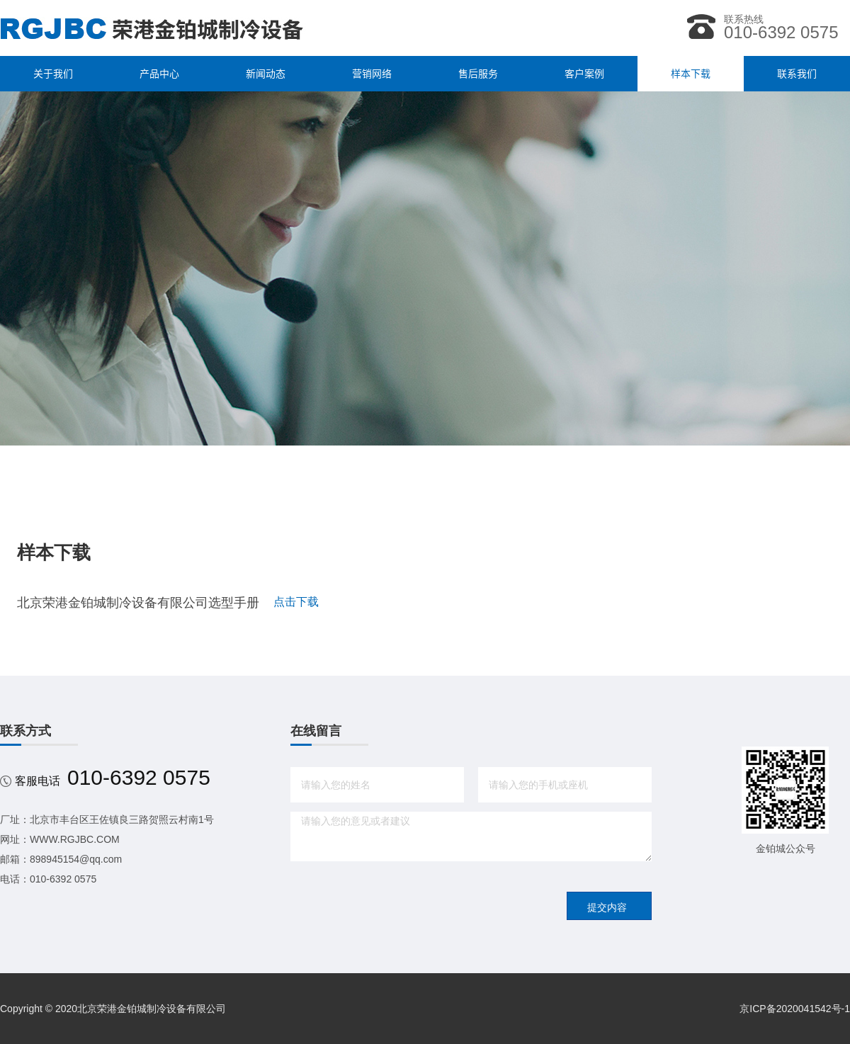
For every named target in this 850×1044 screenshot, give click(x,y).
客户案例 (584, 74)
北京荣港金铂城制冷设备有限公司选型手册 (138, 603)
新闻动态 (265, 74)
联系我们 (797, 74)
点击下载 (296, 602)
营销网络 (372, 74)
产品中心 (159, 74)
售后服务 (478, 74)
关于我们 (53, 74)
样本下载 (690, 74)
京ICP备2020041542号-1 (795, 1008)
